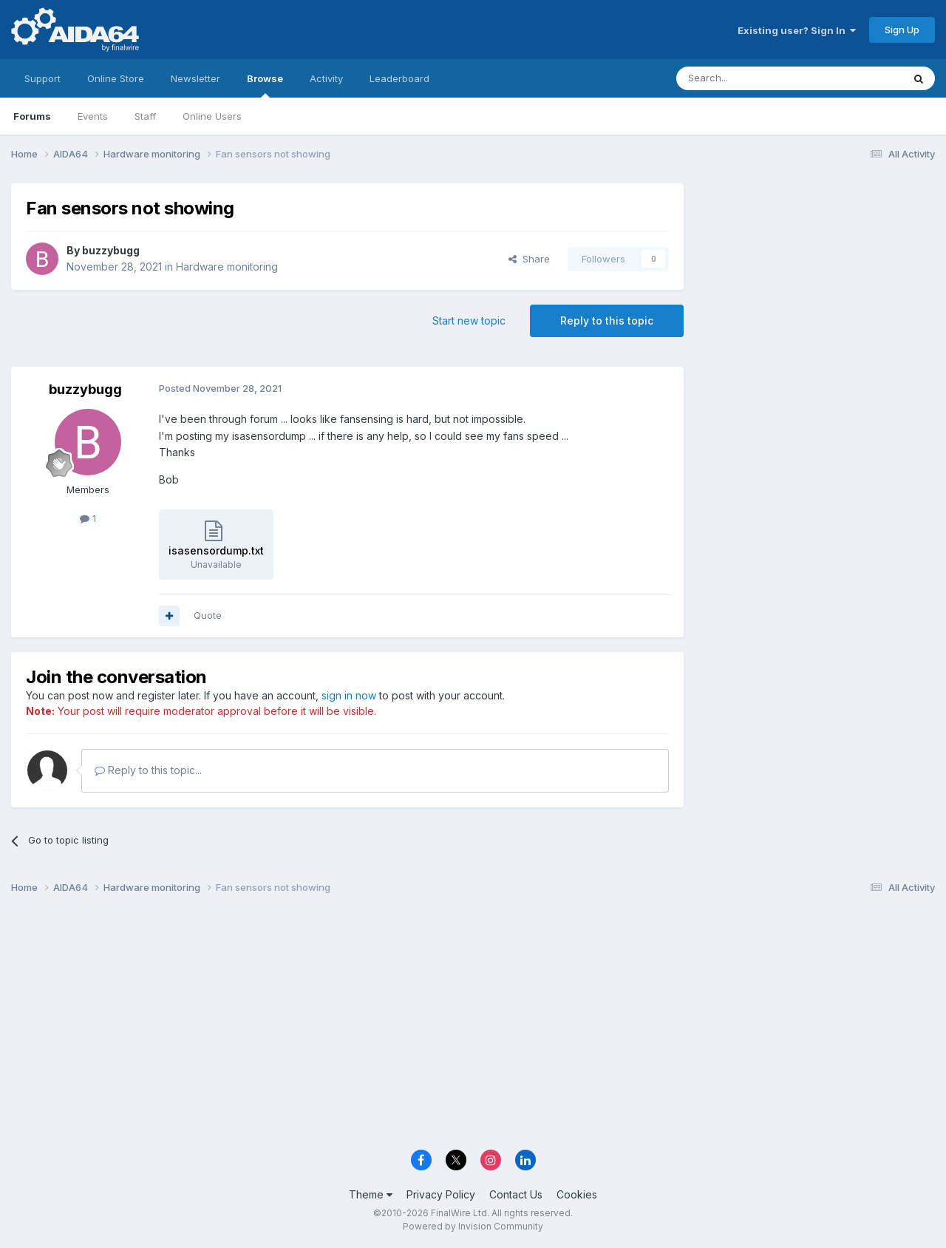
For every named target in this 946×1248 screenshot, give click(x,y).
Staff (145, 116)
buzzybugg (111, 250)
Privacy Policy (440, 1194)
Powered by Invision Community (473, 1226)
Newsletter (195, 78)
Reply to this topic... (148, 770)
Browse (265, 85)
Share (529, 259)
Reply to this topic (606, 320)
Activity (326, 78)
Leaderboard (399, 78)
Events (93, 116)
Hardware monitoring (227, 266)
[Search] (751, 78)
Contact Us (515, 1194)
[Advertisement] (816, 282)
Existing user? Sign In (797, 30)
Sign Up (902, 29)
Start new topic (469, 320)
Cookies (577, 1194)
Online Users (212, 116)
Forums (32, 116)
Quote (208, 615)
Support (42, 78)
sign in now (348, 695)
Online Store (115, 78)
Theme (370, 1194)
